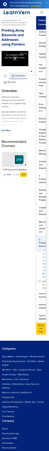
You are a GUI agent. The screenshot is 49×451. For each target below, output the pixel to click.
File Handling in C (42, 68)
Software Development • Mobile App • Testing (23, 402)
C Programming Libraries (42, 179)
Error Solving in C (42, 107)
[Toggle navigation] (41, 12)
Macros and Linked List (42, 227)
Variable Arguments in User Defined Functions (42, 136)
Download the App (10, 433)
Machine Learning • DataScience (17, 392)
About (5, 428)
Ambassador (7, 443)
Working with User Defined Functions (42, 30)
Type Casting (42, 95)
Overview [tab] (18, 76)
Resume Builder (9, 448)
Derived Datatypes (42, 44)
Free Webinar (8, 416)
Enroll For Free (28, 174)
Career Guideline (42, 317)
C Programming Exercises (42, 242)
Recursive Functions (42, 120)
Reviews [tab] (10, 82)
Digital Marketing (10, 407)
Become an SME (9, 438)
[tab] (5, 75)
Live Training (8, 411)
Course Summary (42, 295)
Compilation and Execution (42, 211)
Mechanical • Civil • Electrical (15, 379)
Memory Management (42, 152)
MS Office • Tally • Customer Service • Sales (22, 369)
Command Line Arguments (42, 164)
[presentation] (25, 165)
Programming (8, 397)
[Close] (47, 3)
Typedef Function (42, 55)
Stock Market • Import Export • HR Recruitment (23, 356)
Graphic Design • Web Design (15, 374)
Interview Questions (42, 306)
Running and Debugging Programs (42, 195)
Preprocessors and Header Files (42, 82)
